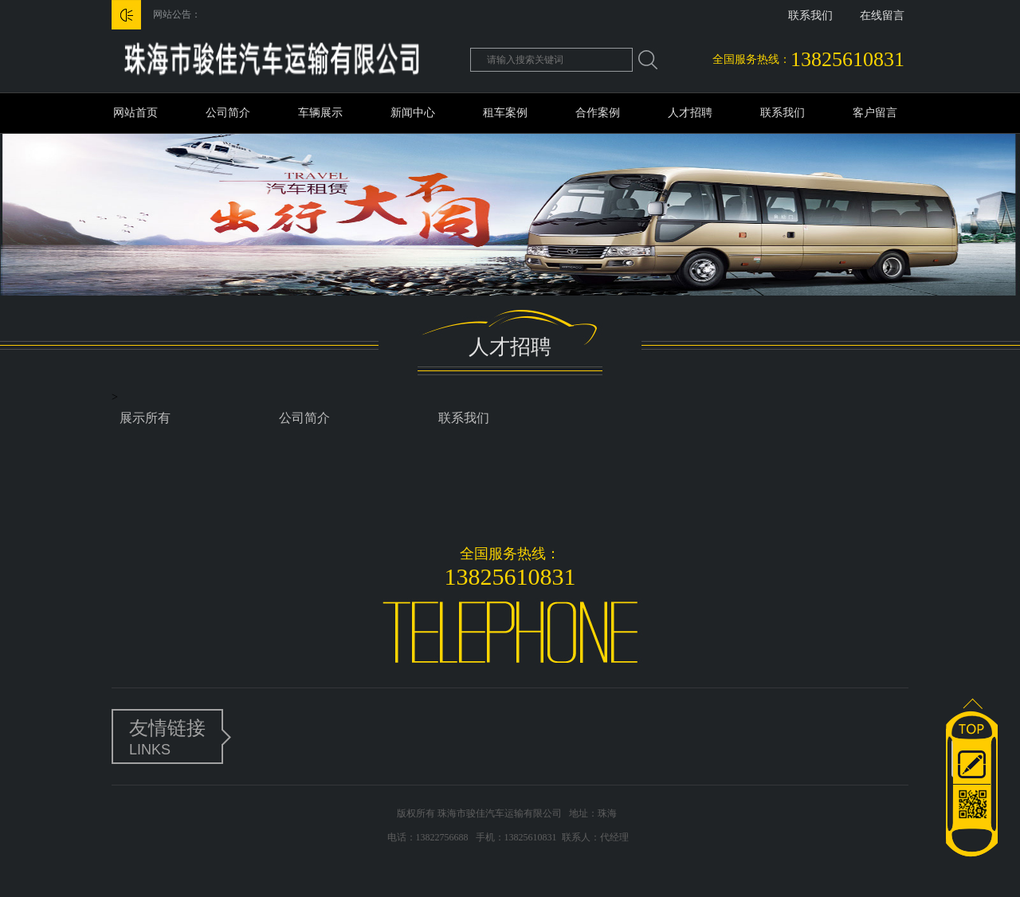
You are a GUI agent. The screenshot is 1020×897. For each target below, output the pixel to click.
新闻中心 (412, 113)
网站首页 (135, 113)
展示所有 (145, 418)
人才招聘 (690, 113)
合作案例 (597, 113)
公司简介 (228, 113)
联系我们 (810, 16)
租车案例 (505, 113)
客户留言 (875, 113)
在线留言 (882, 16)
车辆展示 (320, 113)
